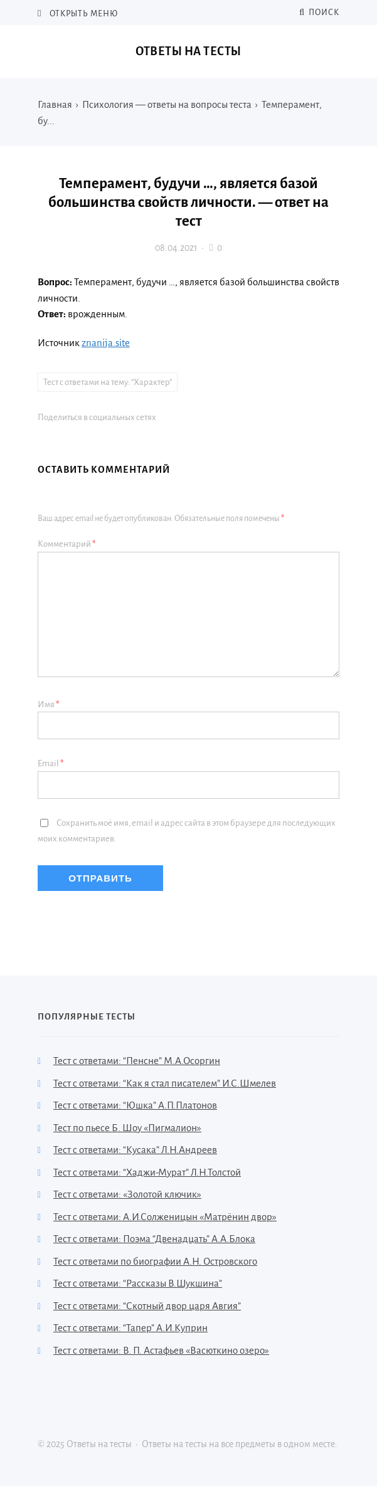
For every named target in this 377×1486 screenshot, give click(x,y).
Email (51, 763)
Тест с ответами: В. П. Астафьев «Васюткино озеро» (161, 1350)
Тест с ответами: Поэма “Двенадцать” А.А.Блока (154, 1238)
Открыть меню (83, 13)
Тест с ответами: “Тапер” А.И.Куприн (130, 1327)
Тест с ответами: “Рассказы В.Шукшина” (137, 1283)
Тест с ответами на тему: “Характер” (107, 382)
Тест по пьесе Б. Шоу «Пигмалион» (127, 1127)
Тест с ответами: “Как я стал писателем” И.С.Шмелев (164, 1083)
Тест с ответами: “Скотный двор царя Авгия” (147, 1305)
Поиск (319, 12)
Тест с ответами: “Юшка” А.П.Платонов (135, 1105)
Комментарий (67, 544)
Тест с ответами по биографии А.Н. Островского (155, 1261)
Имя (49, 704)
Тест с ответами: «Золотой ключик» (127, 1194)
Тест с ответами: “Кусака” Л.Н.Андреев (135, 1149)
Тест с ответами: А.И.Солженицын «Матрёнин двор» (165, 1216)
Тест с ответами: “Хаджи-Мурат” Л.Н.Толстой (147, 1172)
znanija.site (106, 342)
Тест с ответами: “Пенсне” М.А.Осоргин (136, 1060)
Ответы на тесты (188, 51)
